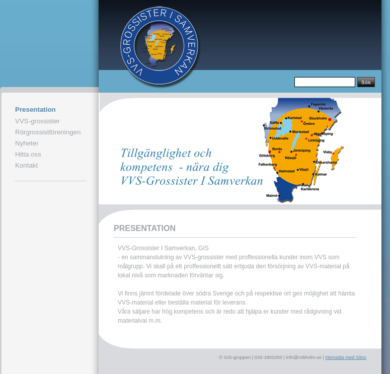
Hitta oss (28, 154)
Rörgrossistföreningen (48, 132)
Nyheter (27, 143)
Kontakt (26, 165)
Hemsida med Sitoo (346, 357)
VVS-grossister (37, 121)
